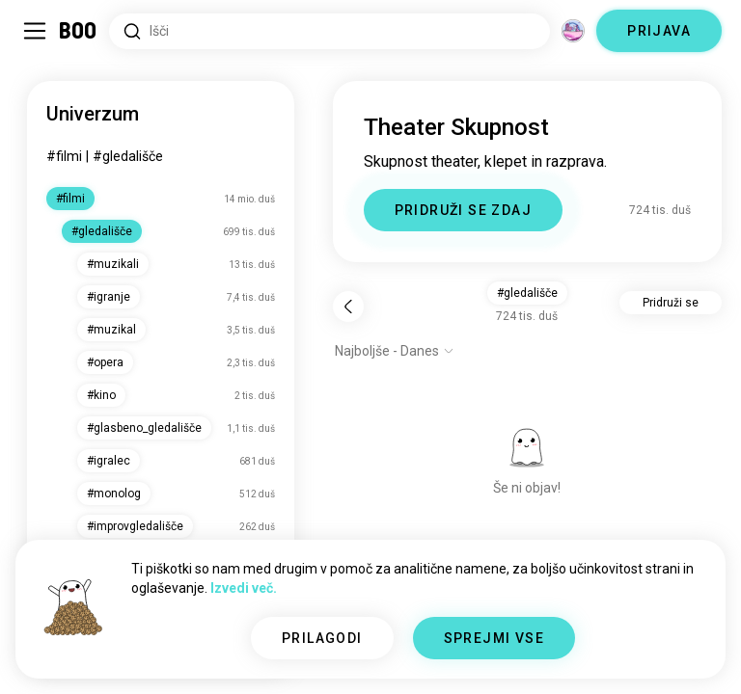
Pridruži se (671, 302)
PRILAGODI (322, 638)
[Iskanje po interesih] (329, 31)
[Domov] (78, 30)
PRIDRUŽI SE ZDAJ (463, 210)
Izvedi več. (243, 588)
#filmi (64, 156)
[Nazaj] (348, 306)
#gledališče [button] (527, 293)
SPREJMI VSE (494, 638)
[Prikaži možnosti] (394, 350)
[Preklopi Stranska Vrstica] (34, 30)
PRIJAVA (659, 31)
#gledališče (128, 156)
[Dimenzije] (573, 30)
